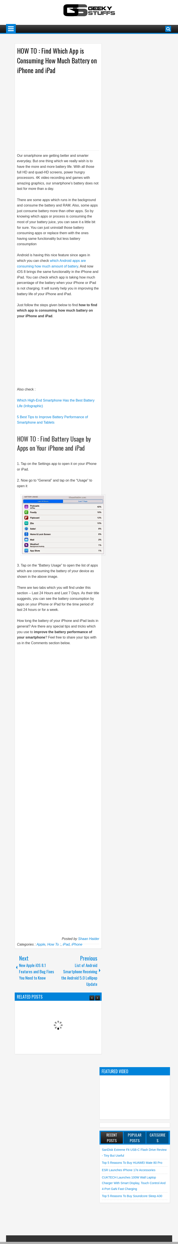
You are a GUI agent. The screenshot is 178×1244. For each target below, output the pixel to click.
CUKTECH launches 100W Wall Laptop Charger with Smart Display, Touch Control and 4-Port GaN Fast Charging (133, 1183)
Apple (41, 944)
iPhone (77, 944)
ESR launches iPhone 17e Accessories (129, 1170)
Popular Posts (134, 1137)
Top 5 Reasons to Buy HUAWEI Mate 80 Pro (132, 1162)
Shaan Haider (88, 939)
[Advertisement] (54, 112)
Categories (157, 1137)
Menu (11, 29)
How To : (54, 944)
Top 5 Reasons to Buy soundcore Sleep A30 (132, 1196)
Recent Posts (111, 1137)
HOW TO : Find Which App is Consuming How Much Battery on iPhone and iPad (57, 60)
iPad (66, 944)
